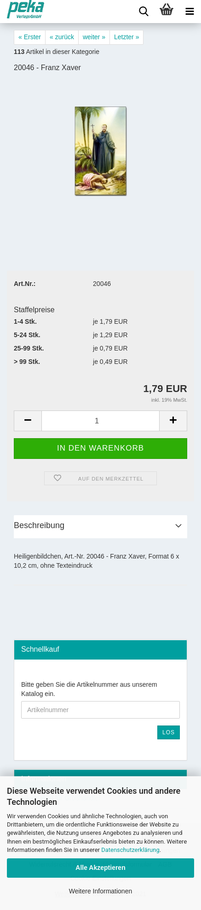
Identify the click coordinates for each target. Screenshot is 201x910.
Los (168, 732)
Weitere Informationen (100, 891)
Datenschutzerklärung (130, 849)
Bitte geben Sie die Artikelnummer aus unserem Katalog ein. (89, 689)
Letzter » (126, 37)
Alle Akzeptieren (100, 867)
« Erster (29, 37)
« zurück (62, 37)
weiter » (94, 37)
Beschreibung (39, 525)
